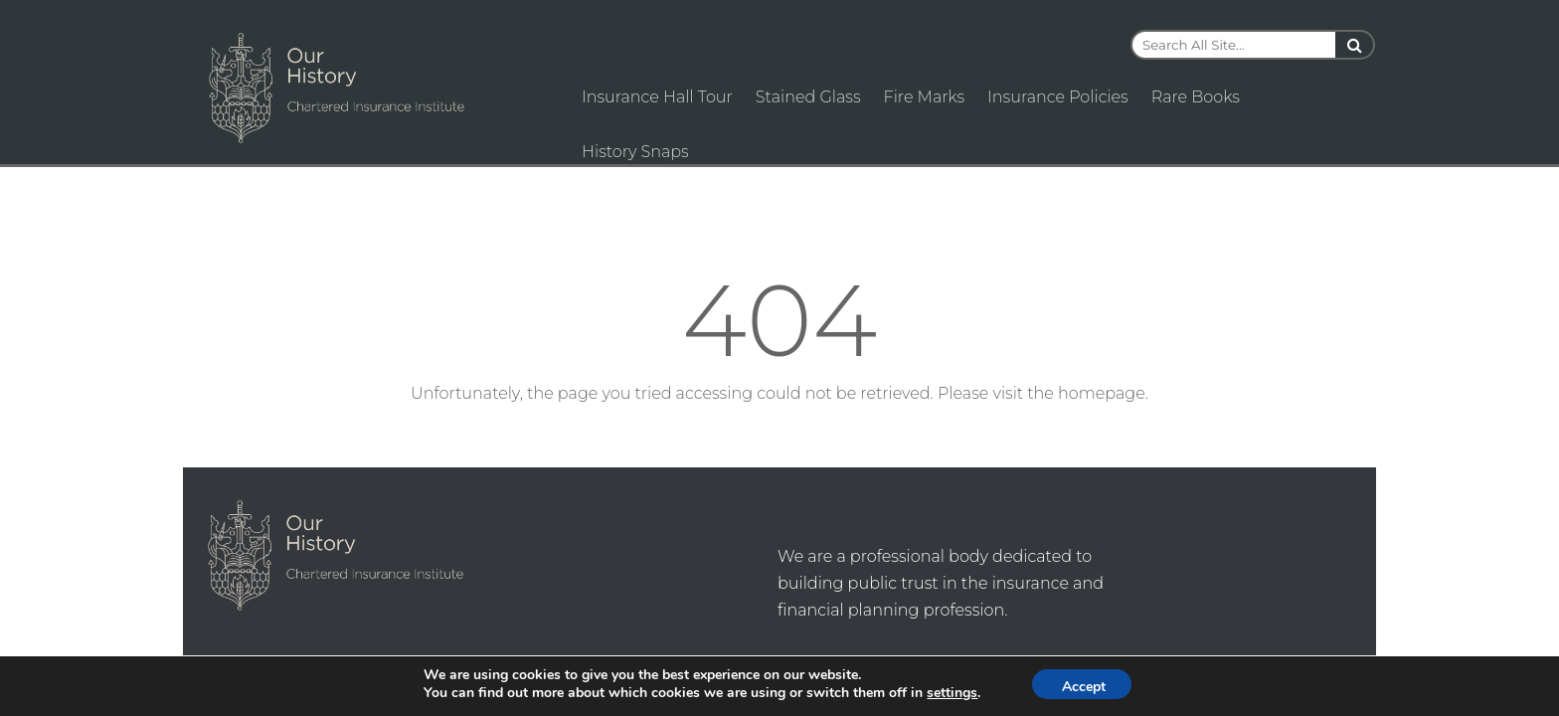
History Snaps (635, 151)
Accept (1084, 686)
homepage (1101, 393)
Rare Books (1195, 97)
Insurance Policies (1057, 97)
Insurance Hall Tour (657, 97)
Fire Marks (924, 97)
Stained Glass (808, 97)
